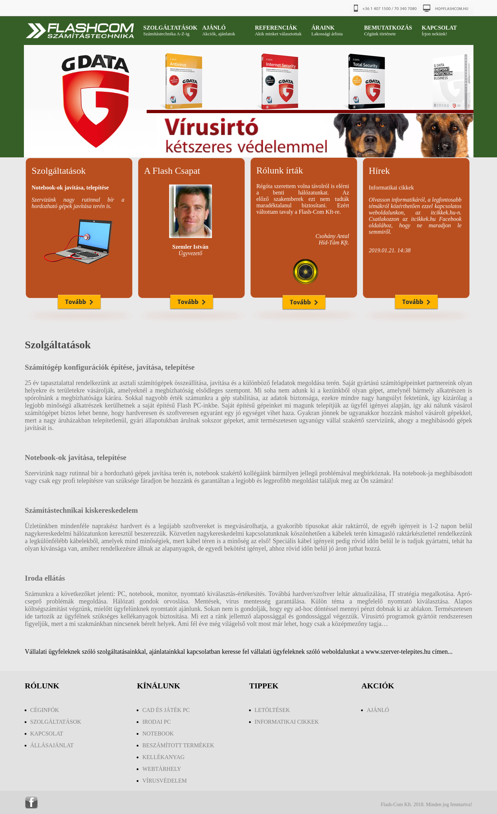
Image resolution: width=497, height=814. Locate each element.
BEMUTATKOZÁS (388, 28)
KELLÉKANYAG (163, 757)
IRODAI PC (156, 722)
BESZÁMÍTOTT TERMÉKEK (178, 745)
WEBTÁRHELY (161, 769)
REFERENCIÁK (276, 28)
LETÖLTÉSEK (272, 710)
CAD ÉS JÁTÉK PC (166, 710)
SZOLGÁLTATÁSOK (170, 28)
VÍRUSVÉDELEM (164, 781)
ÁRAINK (323, 28)
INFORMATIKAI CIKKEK (287, 722)
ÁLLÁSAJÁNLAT (52, 745)
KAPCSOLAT (439, 28)
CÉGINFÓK (44, 710)
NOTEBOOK (158, 733)
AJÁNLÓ (214, 28)
